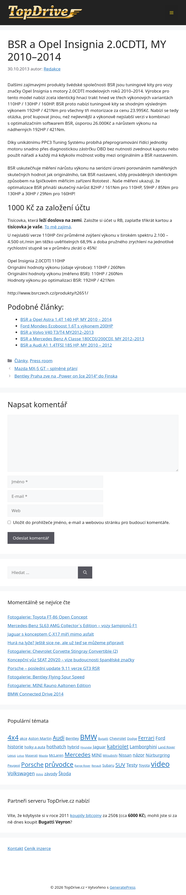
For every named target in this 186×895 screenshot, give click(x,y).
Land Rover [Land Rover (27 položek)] (166, 747)
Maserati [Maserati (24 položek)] (31, 755)
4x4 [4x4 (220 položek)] (13, 737)
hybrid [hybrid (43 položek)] (73, 747)
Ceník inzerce (37, 848)
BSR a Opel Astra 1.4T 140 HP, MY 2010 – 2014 (66, 319)
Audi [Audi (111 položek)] (59, 737)
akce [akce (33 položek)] (23, 738)
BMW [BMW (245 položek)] (88, 737)
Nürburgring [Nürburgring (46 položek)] (158, 755)
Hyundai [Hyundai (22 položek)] (86, 747)
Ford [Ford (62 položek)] (160, 738)
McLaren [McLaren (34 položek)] (56, 755)
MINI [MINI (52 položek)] (96, 755)
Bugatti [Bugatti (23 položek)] (103, 739)
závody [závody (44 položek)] (50, 774)
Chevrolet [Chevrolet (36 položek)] (117, 738)
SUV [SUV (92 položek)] (120, 764)
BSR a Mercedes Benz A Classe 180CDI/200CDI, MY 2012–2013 (82, 339)
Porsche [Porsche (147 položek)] (32, 764)
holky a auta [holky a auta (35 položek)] (34, 746)
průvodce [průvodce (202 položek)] (59, 764)
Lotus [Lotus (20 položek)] (20, 755)
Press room (41, 360)
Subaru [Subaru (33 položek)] (108, 765)
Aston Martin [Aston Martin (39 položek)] (40, 738)
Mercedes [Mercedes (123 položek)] (77, 754)
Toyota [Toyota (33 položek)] (144, 765)
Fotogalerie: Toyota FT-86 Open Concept (47, 617)
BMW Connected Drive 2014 (35, 694)
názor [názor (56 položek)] (139, 755)
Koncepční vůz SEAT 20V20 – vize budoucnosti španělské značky (71, 660)
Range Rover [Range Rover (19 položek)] (82, 765)
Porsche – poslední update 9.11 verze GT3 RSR (54, 668)
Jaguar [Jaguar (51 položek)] (99, 747)
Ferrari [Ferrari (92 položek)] (146, 737)
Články (20, 360)
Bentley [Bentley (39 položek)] (72, 738)
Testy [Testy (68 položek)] (131, 765)
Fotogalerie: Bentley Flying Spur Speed (46, 677)
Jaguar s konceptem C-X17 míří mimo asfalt (51, 634)
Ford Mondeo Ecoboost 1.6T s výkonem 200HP (66, 326)
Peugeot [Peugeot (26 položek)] (14, 765)
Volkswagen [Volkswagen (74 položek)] (21, 773)
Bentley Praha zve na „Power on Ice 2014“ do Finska (65, 376)
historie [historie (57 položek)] (15, 747)
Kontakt (15, 848)
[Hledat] (85, 572)
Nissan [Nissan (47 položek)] (125, 755)
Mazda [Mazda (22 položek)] (43, 755)
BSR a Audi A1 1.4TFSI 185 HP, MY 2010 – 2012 (66, 345)
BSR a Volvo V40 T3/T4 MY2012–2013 (57, 332)
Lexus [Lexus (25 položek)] (12, 755)
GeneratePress (122, 887)
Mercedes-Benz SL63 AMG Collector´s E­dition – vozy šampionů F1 (72, 625)
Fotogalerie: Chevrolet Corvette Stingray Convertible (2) (63, 651)
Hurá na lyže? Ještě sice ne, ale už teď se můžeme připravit (66, 642)
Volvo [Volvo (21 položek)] (39, 774)
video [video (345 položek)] (160, 764)
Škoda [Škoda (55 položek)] (65, 773)
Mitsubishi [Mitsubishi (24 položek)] (110, 755)
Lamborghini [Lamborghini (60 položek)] (143, 747)
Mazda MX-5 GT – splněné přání (45, 368)
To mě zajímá (57, 227)
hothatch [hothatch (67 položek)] (56, 746)
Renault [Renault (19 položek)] (96, 765)
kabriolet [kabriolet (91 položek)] (118, 746)
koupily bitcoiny (86, 815)
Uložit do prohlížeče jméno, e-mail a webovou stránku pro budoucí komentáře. (91, 522)
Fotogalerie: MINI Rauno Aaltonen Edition (49, 685)
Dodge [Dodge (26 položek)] (132, 739)
